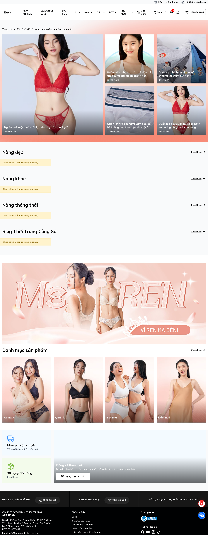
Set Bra (112, 417)
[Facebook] (142, 531)
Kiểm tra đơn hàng (166, 2)
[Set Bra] (129, 389)
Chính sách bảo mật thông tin (86, 532)
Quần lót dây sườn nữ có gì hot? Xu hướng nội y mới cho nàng (179, 125)
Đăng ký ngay (73, 476)
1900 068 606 (47, 500)
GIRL (101, 12)
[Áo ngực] (26, 389)
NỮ (77, 12)
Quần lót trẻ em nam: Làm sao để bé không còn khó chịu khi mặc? (129, 125)
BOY (113, 12)
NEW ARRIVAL (27, 12)
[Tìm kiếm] (165, 12)
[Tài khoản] (177, 12)
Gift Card (141, 12)
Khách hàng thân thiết (83, 524)
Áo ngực (9, 417)
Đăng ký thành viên (70, 465)
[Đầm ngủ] (181, 389)
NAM (88, 12)
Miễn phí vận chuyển (21, 445)
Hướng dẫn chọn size (82, 528)
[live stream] (201, 505)
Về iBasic (76, 517)
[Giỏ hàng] (171, 12)
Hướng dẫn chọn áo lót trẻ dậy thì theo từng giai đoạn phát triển (129, 74)
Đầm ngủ (164, 417)
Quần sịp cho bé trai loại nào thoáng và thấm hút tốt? (177, 74)
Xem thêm (198, 152)
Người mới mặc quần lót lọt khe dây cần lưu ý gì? (36, 127)
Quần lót (61, 417)
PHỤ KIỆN (127, 12)
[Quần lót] (78, 389)
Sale (157, 12)
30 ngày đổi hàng (19, 473)
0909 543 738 (117, 500)
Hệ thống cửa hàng (193, 2)
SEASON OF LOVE (47, 12)
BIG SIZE (64, 12)
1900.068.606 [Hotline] (194, 12)
